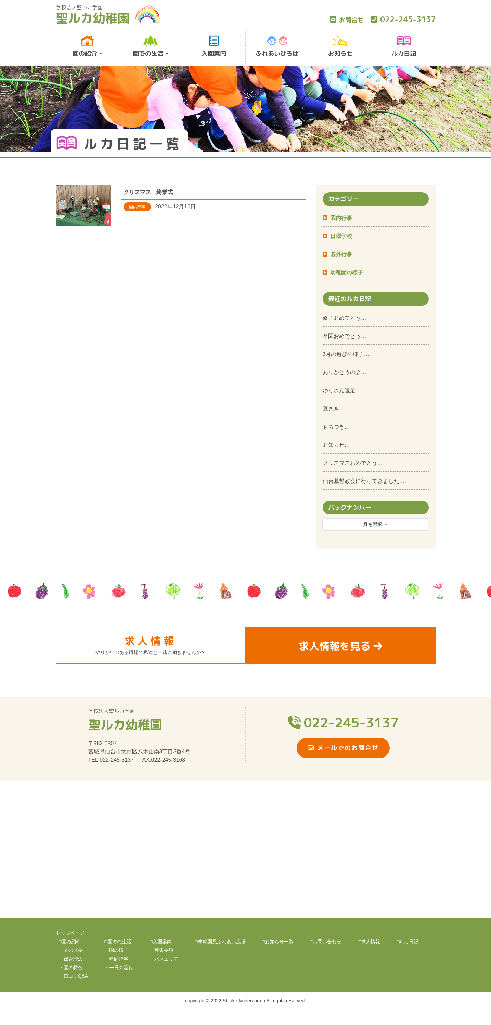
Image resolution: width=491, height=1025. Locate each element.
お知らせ (340, 46)
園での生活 (148, 46)
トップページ (70, 933)
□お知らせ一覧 (278, 941)
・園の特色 (71, 967)
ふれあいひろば (277, 46)
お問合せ (347, 20)
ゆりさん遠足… (342, 390)
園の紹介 (85, 46)
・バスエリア (164, 959)
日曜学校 (341, 236)
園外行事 (341, 254)
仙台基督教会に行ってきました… (364, 481)
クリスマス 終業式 (148, 192)
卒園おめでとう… (344, 336)
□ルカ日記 (407, 941)
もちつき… (336, 427)
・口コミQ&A (73, 976)
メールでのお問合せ (343, 748)
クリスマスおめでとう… (353, 463)
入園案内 (214, 46)
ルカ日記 (403, 46)
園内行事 (341, 218)
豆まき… (334, 408)
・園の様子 (116, 950)
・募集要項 (161, 950)
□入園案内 (160, 941)
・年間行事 (116, 959)
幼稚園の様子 (346, 272)
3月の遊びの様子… (346, 354)
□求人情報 (369, 941)
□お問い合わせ (325, 941)
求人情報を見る (340, 646)
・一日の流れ (118, 967)
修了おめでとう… (344, 318)
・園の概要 (71, 950)
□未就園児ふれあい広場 (220, 941)
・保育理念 (71, 959)
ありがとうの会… (344, 372)
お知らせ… (336, 445)
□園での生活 (117, 941)
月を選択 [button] (373, 524)
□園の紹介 (70, 941)
